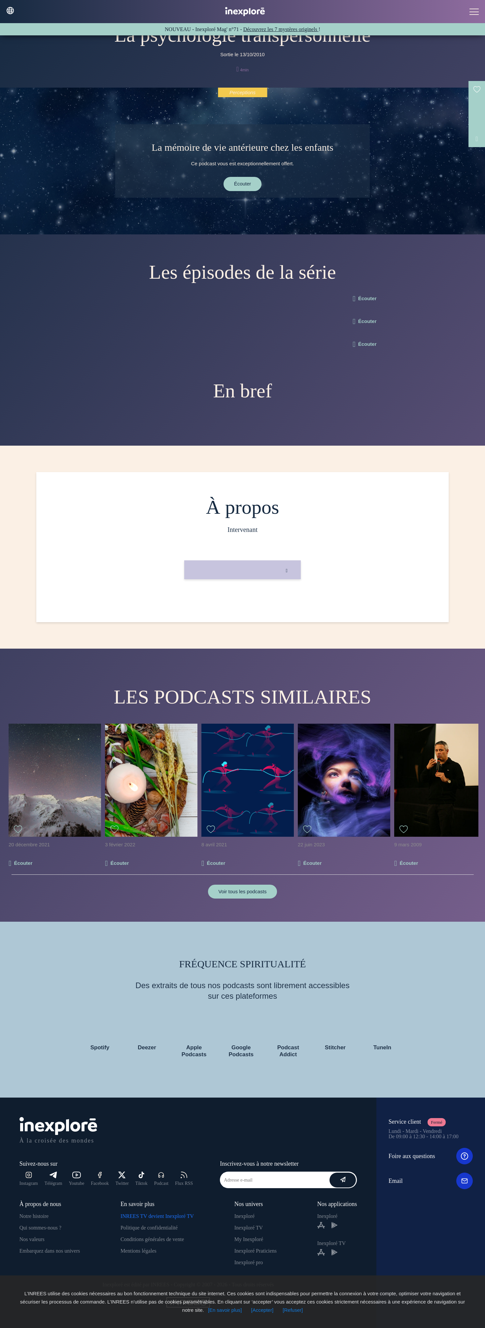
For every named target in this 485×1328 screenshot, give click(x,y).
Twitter (122, 1179)
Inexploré (244, 1216)
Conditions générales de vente (152, 1239)
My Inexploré (248, 1239)
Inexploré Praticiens (255, 1251)
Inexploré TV (248, 1227)
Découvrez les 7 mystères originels (281, 29)
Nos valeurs (32, 1239)
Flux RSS (184, 1179)
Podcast (161, 1179)
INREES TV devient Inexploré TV (157, 1216)
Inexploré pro (248, 1262)
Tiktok (141, 1179)
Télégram (53, 1179)
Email (431, 1181)
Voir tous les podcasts (243, 891)
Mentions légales (138, 1251)
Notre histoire (34, 1216)
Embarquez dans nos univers (49, 1251)
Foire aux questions (431, 1156)
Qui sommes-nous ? (40, 1227)
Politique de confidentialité (149, 1227)
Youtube (76, 1179)
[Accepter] (262, 1310)
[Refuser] (293, 1310)
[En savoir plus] (225, 1310)
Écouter (242, 183)
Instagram (28, 1179)
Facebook (100, 1179)
